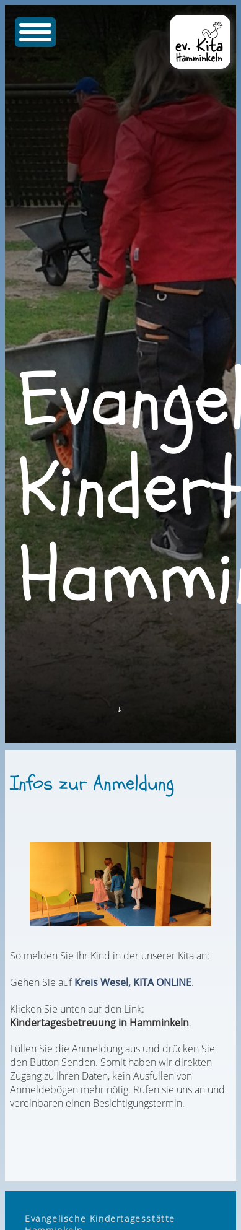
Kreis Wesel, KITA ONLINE (132, 982)
